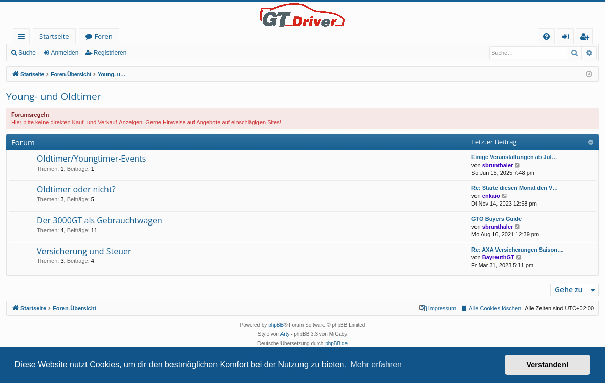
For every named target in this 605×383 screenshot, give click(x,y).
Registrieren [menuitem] (586, 38)
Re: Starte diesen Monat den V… (514, 188)
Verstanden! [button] (548, 365)
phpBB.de (336, 343)
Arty (285, 334)
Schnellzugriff (23, 38)
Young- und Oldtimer (53, 96)
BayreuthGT (498, 257)
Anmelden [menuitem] (568, 38)
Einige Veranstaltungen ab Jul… (514, 157)
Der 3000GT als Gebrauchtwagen (99, 220)
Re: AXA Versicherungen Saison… (517, 249)
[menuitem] (546, 36)
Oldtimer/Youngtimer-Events (91, 158)
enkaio (491, 196)
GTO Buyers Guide (496, 219)
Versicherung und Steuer (84, 251)
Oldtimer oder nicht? (76, 189)
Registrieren (110, 52)
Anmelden (64, 52)
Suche (27, 52)
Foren (104, 36)
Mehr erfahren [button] (376, 364)
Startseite (54, 36)
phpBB (276, 325)
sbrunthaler (497, 165)
